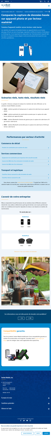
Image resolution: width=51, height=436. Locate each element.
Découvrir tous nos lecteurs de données (25, 251)
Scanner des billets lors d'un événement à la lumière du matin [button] (18, 161)
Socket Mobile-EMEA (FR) (8, 11)
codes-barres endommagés (25, 182)
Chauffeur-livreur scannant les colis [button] (11, 177)
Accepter (46, 433)
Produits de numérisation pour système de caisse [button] (14, 147)
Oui (21, 318)
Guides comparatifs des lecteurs (34, 11)
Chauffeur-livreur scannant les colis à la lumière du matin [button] (16, 174)
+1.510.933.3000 (12, 389)
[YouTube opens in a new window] (27, 421)
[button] (44, 1)
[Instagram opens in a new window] (30, 421)
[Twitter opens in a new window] (24, 421)
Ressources (19, 11)
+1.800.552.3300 (12, 388)
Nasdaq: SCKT (6, 392)
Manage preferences (27, 433)
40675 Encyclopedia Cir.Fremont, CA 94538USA (7, 384)
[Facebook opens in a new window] (21, 421)
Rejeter (38, 433)
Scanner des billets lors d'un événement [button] (12, 164)
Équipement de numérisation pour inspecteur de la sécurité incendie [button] (19, 157)
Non (29, 318)
